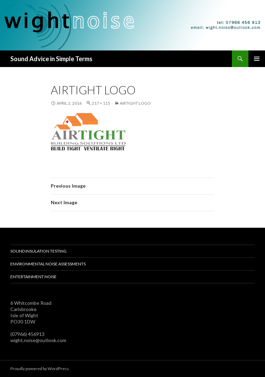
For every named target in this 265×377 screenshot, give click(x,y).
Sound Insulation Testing (38, 251)
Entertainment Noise (33, 276)
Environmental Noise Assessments (48, 263)
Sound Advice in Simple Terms (51, 59)
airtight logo (135, 103)
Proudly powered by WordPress (39, 368)
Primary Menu (256, 58)
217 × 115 (101, 103)
